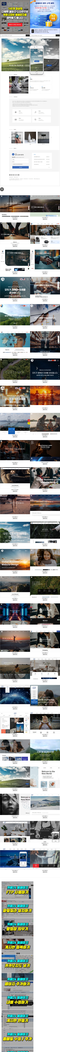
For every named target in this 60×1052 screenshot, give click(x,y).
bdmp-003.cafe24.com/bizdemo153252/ (45, 491)
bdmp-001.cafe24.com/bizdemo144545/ (45, 600)
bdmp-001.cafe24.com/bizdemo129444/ (45, 681)
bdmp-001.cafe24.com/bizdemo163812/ (45, 328)
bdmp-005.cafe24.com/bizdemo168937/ (15, 219)
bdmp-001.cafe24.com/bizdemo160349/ (15, 409)
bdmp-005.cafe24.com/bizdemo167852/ (15, 246)
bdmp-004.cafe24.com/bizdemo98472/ (15, 763)
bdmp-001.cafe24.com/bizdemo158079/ (45, 409)
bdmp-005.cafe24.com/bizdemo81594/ (15, 817)
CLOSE (27, 35)
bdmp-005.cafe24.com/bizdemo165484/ (15, 300)
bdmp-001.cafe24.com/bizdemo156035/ (45, 436)
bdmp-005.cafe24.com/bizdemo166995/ (45, 273)
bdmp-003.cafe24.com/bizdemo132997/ (15, 681)
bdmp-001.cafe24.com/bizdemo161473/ (45, 382)
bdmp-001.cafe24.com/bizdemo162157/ (15, 355)
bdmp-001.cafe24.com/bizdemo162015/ (45, 355)
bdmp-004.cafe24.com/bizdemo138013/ (15, 654)
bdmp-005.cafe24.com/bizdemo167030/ (15, 273)
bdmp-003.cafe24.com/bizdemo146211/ (45, 572)
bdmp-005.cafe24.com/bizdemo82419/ (45, 790)
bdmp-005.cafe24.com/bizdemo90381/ (15, 790)
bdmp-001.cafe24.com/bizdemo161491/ (15, 382)
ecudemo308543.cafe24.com (15, 491)
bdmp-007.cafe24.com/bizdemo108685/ (45, 736)
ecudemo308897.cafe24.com (45, 464)
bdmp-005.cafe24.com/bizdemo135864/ (45, 654)
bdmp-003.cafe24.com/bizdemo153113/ (15, 518)
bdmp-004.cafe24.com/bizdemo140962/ (15, 627)
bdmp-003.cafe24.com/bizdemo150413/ (45, 545)
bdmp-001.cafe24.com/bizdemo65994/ (45, 844)
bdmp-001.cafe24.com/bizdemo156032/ (15, 464)
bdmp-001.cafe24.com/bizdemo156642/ (15, 436)
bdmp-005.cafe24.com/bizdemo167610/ (45, 246)
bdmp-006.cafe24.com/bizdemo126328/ (45, 708)
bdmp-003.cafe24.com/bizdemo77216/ (15, 844)
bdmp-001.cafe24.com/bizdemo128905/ (15, 708)
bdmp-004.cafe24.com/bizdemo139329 (45, 627)
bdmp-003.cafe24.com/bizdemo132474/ (15, 872)
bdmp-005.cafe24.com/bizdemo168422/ (45, 219)
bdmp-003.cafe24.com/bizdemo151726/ (15, 545)
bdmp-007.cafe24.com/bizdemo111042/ (15, 736)
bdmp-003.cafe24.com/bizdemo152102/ (45, 518)
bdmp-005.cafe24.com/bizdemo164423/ (45, 300)
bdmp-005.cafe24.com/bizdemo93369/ (45, 763)
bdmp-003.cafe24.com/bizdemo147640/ (15, 572)
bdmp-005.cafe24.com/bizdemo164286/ (15, 328)
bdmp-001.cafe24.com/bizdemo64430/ (45, 872)
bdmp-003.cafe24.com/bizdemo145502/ (15, 600)
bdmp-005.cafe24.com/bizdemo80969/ (45, 817)
